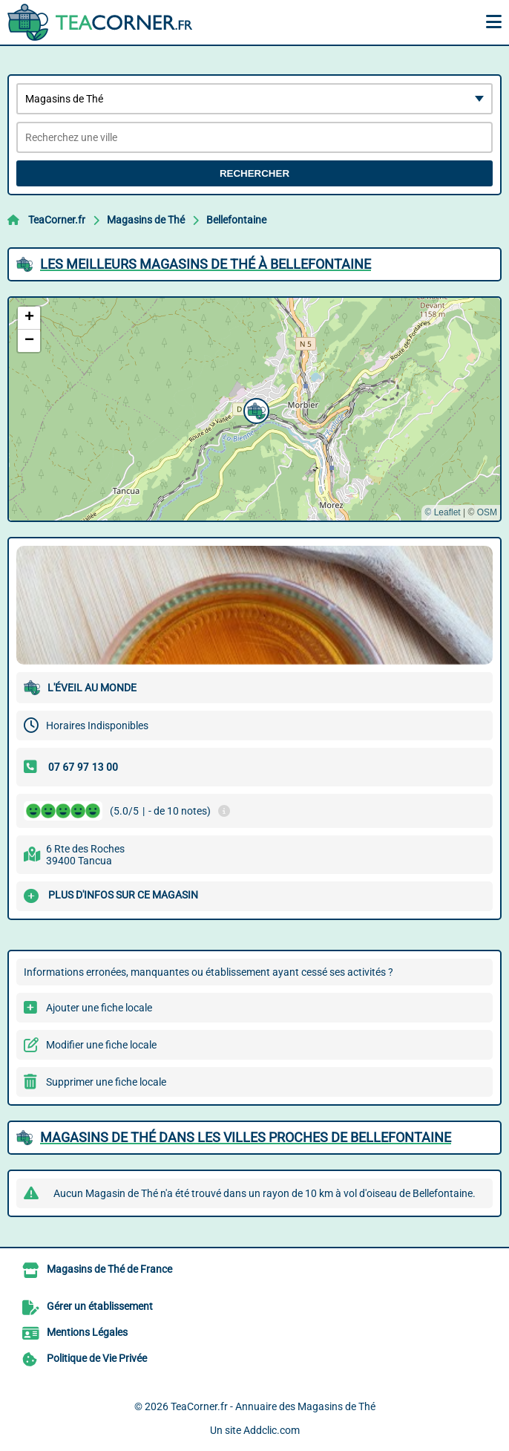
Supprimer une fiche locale (106, 1082)
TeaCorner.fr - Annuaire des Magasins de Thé (273, 1406)
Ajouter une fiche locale (99, 1008)
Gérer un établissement (100, 1306)
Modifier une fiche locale (101, 1045)
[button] (254, 409)
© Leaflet (442, 512)
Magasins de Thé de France (109, 1269)
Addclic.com (271, 1430)
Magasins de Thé (146, 220)
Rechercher (254, 173)
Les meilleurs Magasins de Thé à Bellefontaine (205, 264)
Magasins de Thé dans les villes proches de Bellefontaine (245, 1137)
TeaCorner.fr (56, 220)
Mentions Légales (87, 1332)
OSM (487, 512)
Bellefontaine (236, 220)
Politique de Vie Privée (97, 1358)
